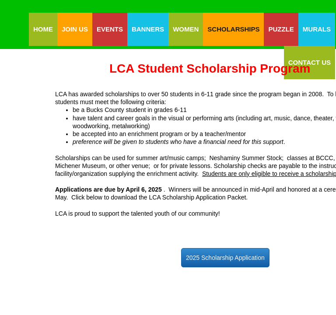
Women (186, 29)
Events (110, 29)
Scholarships (233, 29)
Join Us (75, 29)
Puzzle (281, 29)
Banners (148, 29)
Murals (317, 29)
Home (43, 29)
